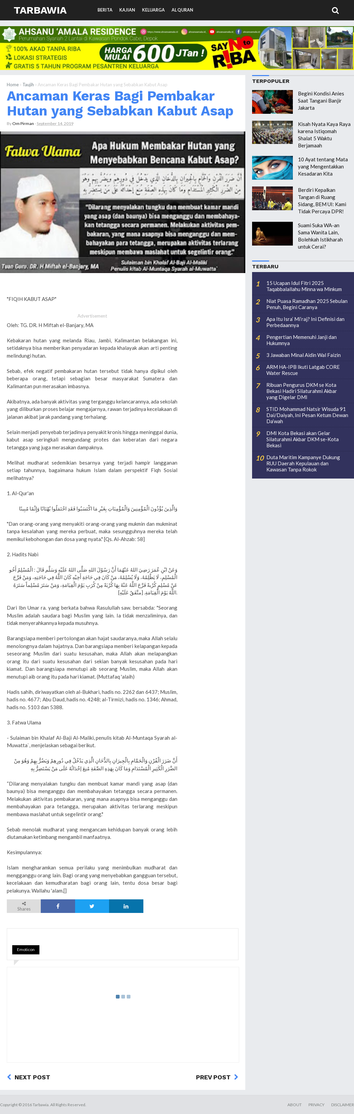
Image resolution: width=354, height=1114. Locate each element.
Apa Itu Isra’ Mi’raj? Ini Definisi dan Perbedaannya (305, 322)
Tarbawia (40, 10)
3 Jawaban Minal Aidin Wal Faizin (303, 355)
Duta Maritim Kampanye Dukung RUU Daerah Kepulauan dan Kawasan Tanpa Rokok (303, 463)
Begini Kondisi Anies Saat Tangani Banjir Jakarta (321, 100)
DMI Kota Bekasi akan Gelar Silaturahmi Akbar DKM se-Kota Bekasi (302, 439)
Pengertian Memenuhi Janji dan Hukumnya (301, 340)
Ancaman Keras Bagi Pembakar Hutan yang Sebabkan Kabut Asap (120, 103)
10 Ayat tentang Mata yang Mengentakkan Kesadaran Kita (323, 166)
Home (13, 84)
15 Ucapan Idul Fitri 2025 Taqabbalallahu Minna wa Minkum (304, 286)
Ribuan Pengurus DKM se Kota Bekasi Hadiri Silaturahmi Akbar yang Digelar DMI (301, 391)
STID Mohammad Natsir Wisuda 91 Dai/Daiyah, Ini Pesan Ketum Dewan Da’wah (307, 415)
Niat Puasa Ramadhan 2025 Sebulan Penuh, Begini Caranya (307, 304)
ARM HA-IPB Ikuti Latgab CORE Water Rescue (303, 370)
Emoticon (26, 949)
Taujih (28, 84)
